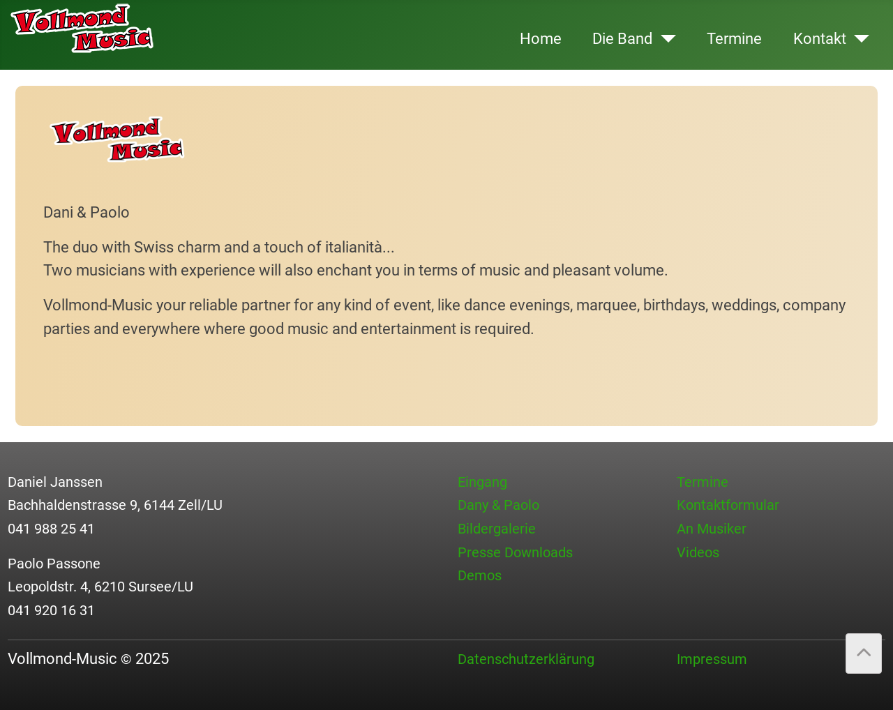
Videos (698, 552)
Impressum (712, 659)
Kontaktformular (728, 505)
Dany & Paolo (498, 505)
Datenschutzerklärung (526, 659)
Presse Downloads (515, 552)
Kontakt (819, 38)
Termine (734, 38)
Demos (480, 575)
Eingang (482, 482)
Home (541, 38)
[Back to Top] (864, 653)
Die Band (622, 38)
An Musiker (711, 528)
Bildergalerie (497, 528)
